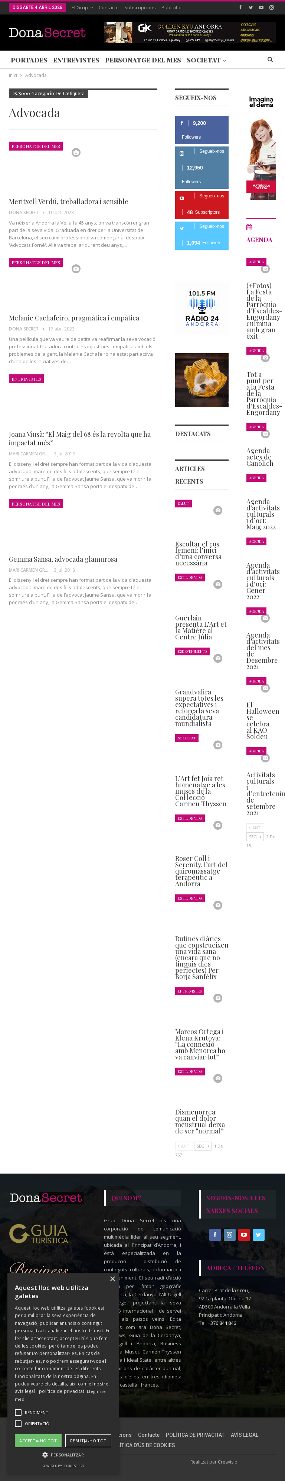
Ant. (184, 1146)
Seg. (203, 1146)
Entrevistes (76, 60)
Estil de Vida (190, 577)
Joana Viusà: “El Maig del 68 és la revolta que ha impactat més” (80, 438)
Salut (183, 503)
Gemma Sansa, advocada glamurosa (63, 559)
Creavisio (228, 1462)
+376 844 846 (222, 1323)
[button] (63, 1455)
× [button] (112, 1279)
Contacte (109, 7)
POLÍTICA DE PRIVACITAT (195, 1435)
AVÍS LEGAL (244, 1435)
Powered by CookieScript (63, 1466)
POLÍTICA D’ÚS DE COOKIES (142, 1445)
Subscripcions (140, 7)
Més (239, 60)
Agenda (256, 261)
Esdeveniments (192, 651)
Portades (29, 60)
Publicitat (171, 7)
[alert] (63, 1373)
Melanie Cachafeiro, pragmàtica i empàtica (74, 317)
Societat (204, 60)
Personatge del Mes (143, 60)
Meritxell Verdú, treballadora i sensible (68, 201)
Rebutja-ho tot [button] (88, 1440)
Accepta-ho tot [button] (38, 1440)
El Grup (80, 7)
